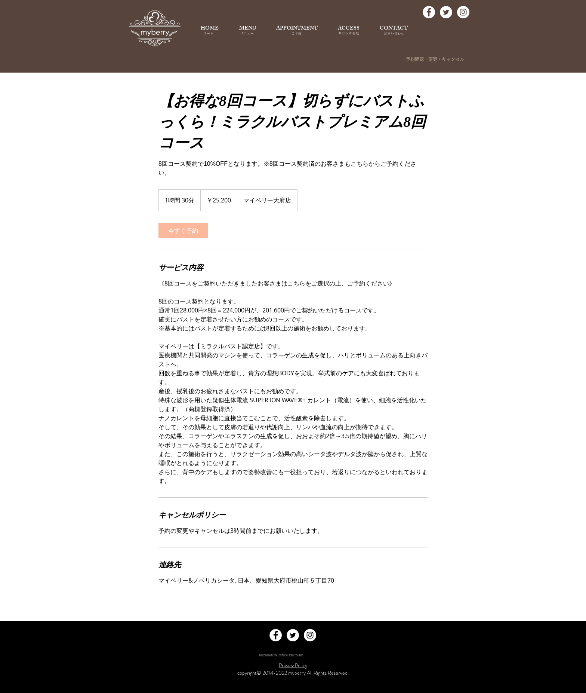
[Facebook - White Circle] (429, 12)
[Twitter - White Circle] (446, 12)
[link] (183, 230)
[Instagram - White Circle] (463, 12)
